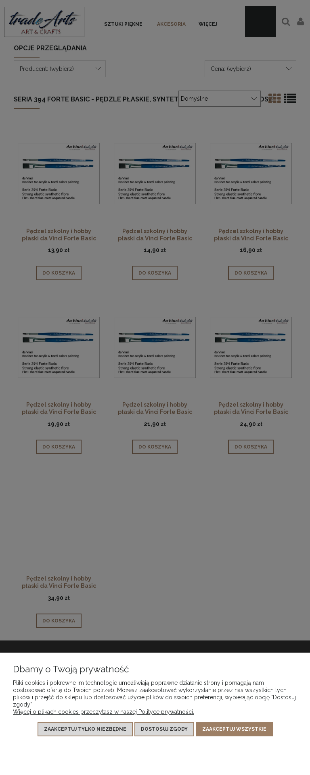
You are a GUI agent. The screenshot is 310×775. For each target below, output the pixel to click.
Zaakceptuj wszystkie (234, 729)
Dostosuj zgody (164, 729)
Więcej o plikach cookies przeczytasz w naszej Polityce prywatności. (103, 712)
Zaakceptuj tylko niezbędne (85, 729)
